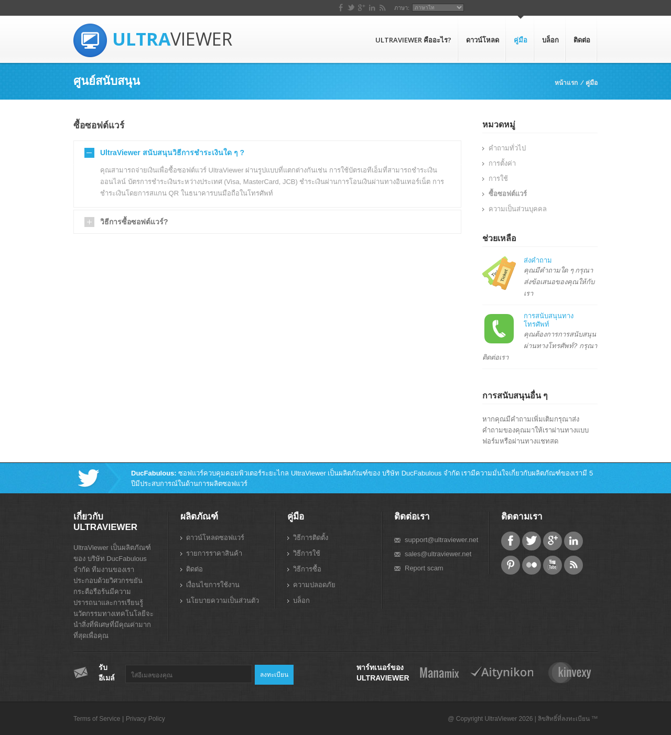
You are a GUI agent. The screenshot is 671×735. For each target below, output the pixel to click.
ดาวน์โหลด (482, 40)
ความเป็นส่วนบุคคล (518, 209)
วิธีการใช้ (306, 553)
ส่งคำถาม (538, 260)
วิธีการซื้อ (307, 569)
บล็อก (550, 40)
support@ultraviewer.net (441, 540)
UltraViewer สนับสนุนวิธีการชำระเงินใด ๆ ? (172, 152)
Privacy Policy (145, 718)
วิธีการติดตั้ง (310, 538)
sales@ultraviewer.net (438, 554)
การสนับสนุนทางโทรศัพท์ (548, 320)
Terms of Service (96, 718)
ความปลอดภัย (314, 585)
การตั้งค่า (502, 163)
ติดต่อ (581, 40)
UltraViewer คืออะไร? (413, 40)
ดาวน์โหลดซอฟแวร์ (215, 538)
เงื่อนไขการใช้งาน (213, 585)
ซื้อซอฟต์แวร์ (508, 194)
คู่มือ (520, 40)
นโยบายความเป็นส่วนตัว (222, 600)
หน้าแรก (566, 82)
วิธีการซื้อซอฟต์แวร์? (134, 222)
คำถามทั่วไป (507, 148)
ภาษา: (532, 8)
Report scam (424, 568)
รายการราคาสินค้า (214, 553)
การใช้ (498, 178)
